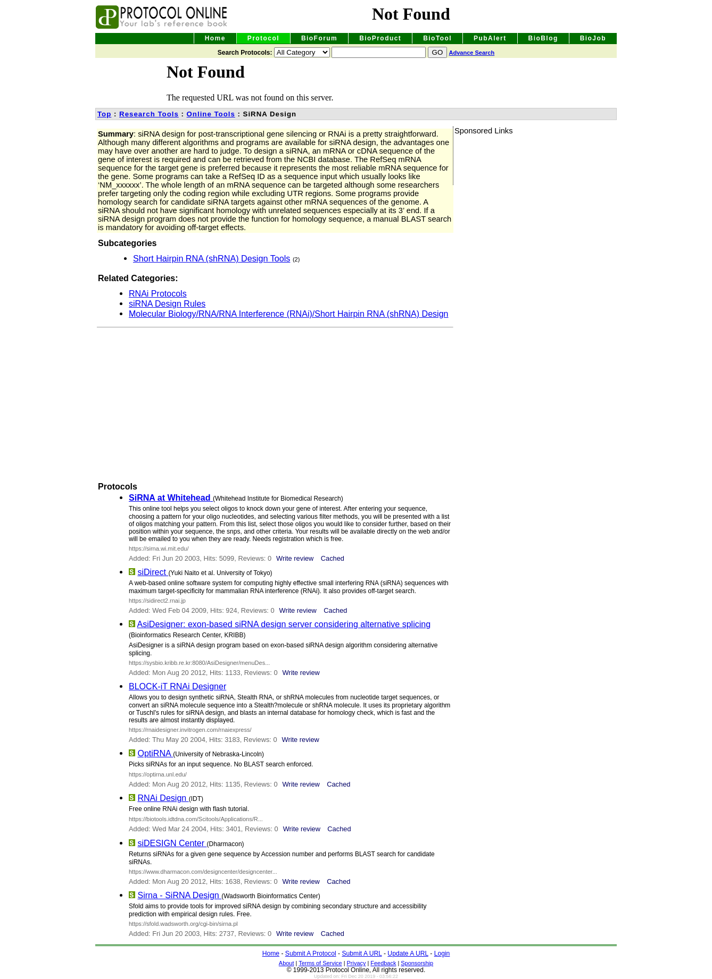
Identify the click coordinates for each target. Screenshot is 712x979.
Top (104, 114)
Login (442, 953)
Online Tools (211, 114)
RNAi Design (162, 798)
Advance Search (472, 52)
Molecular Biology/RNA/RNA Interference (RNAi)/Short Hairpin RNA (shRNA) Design (288, 313)
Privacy (356, 963)
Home (215, 38)
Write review (294, 558)
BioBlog (543, 38)
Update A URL (407, 953)
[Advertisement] (220, 401)
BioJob (593, 38)
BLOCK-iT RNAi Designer (177, 686)
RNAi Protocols (158, 293)
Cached (332, 558)
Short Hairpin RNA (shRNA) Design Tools (211, 258)
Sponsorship (417, 963)
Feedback (383, 963)
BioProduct (380, 38)
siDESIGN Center (171, 843)
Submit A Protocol (310, 953)
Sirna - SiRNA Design (179, 895)
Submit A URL (362, 953)
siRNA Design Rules (167, 303)
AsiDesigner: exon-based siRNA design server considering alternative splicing (284, 624)
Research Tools (149, 114)
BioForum (319, 38)
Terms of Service (320, 963)
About (286, 963)
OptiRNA (155, 753)
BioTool (437, 38)
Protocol (263, 38)
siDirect (152, 572)
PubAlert (490, 38)
